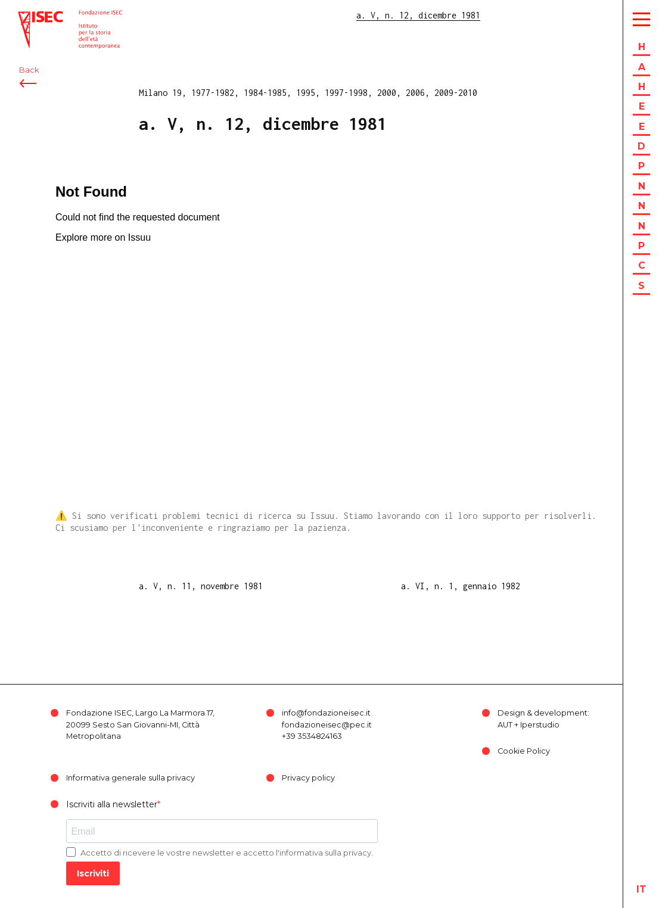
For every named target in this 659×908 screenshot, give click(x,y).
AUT (505, 724)
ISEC (28, 16)
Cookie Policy (524, 751)
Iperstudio (539, 724)
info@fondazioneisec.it (326, 712)
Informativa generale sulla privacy (130, 777)
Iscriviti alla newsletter (111, 804)
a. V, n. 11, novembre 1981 (201, 586)
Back (29, 75)
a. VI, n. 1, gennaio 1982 (460, 586)
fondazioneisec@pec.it (327, 724)
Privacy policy (308, 777)
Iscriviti (93, 873)
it (641, 889)
